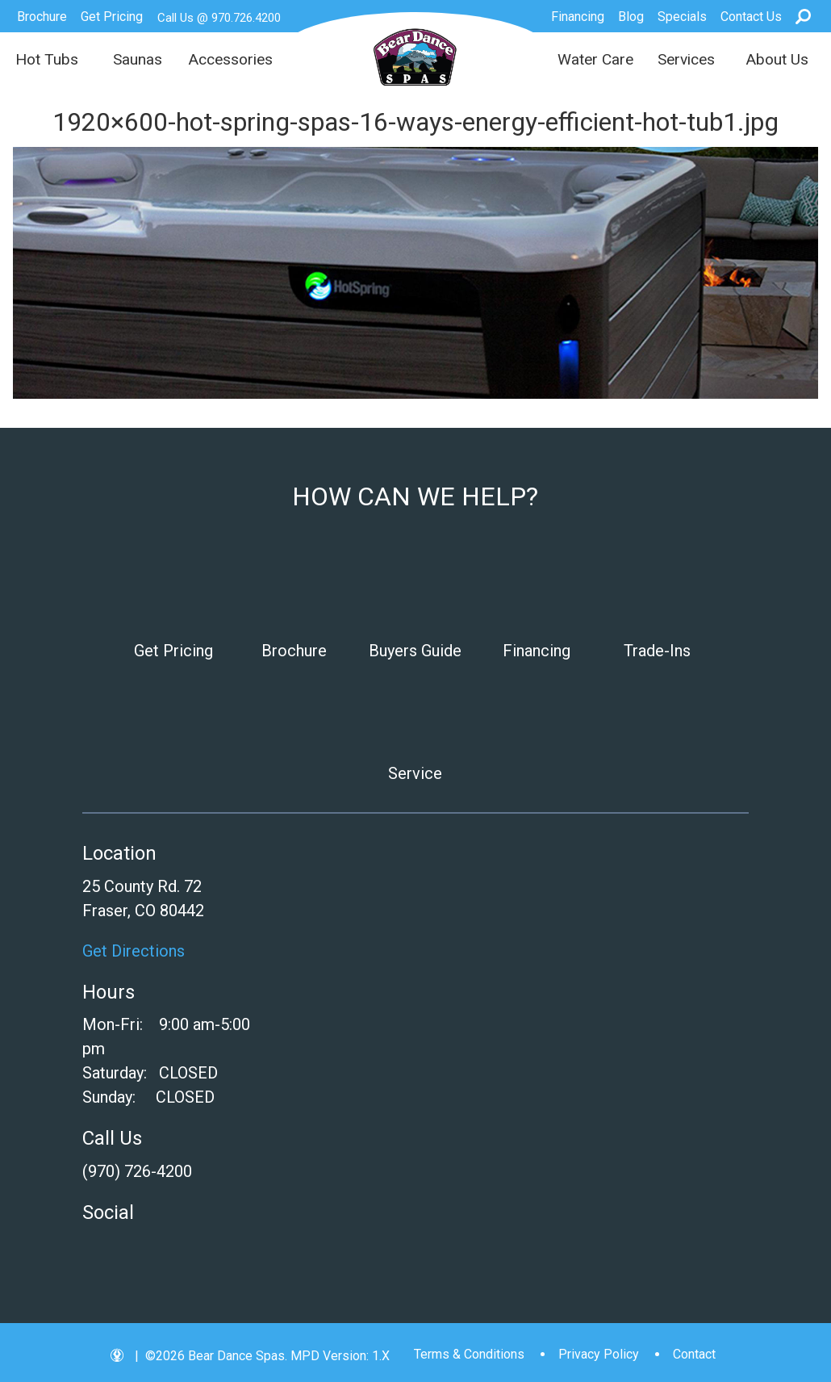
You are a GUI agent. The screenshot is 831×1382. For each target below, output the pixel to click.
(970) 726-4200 (137, 1171)
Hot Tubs (46, 59)
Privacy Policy (598, 1354)
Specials (682, 16)
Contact (694, 1354)
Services (686, 59)
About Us (776, 59)
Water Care (595, 59)
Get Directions (133, 951)
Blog (631, 16)
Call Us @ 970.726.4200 (219, 17)
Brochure (42, 16)
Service (415, 773)
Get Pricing (112, 16)
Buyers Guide (415, 650)
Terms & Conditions (469, 1354)
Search (803, 16)
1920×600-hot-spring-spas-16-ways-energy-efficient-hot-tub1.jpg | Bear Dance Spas (415, 57)
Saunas (137, 59)
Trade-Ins (657, 650)
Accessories (230, 59)
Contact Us (751, 16)
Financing (577, 16)
